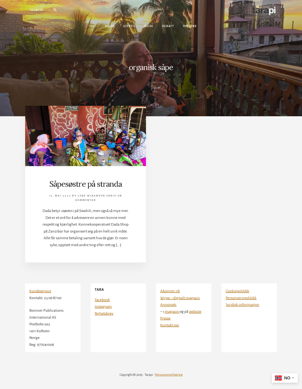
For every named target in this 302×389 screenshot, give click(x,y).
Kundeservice (40, 291)
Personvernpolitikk (241, 298)
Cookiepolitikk (237, 291)
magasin (172, 311)
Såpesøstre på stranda (85, 184)
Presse (165, 318)
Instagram (103, 306)
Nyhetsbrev (104, 313)
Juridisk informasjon (242, 304)
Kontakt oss (169, 325)
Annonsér (168, 304)
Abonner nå (170, 291)
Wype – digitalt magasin (180, 298)
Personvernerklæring (169, 374)
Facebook (102, 300)
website (195, 311)
